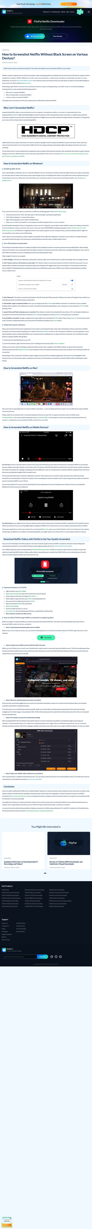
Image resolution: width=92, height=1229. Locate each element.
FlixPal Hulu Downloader (57, 890)
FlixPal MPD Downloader (10, 906)
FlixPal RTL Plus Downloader (34, 903)
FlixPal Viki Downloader (56, 906)
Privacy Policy (20, 926)
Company (5, 931)
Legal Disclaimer (7, 934)
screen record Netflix (34, 779)
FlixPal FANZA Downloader (10, 895)
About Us (5, 923)
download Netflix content (25, 80)
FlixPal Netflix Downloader (63, 546)
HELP (68, 12)
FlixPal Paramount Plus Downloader (60, 901)
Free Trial (46, 637)
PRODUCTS (46, 12)
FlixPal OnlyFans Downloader (11, 898)
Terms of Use (6, 939)
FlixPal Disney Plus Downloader (35, 890)
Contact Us (5, 926)
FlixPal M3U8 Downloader (10, 903)
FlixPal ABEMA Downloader (33, 898)
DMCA (4, 937)
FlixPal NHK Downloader (57, 898)
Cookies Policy (20, 923)
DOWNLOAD (55, 12)
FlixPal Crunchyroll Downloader (59, 892)
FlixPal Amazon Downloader (10, 892)
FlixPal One (5, 890)
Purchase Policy (21, 929)
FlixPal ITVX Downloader (32, 901)
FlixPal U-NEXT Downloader (33, 895)
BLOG (72, 12)
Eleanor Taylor (13, 62)
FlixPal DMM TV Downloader (34, 906)
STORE (63, 12)
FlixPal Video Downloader (33, 892)
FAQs (3, 929)
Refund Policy (20, 931)
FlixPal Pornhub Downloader (58, 895)
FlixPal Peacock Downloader (58, 903)
